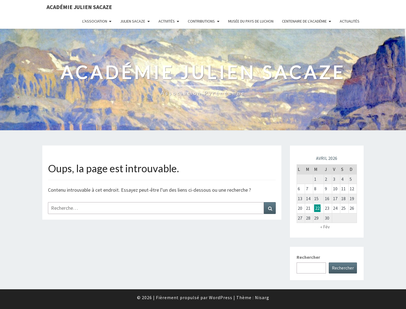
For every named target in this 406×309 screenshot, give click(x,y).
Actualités (349, 21)
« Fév (325, 226)
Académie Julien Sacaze (79, 6)
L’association (94, 21)
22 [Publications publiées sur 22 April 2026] (317, 208)
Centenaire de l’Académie (304, 21)
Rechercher (308, 257)
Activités (166, 21)
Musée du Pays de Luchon (250, 21)
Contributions (201, 21)
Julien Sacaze (132, 21)
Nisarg (262, 297)
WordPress (220, 297)
